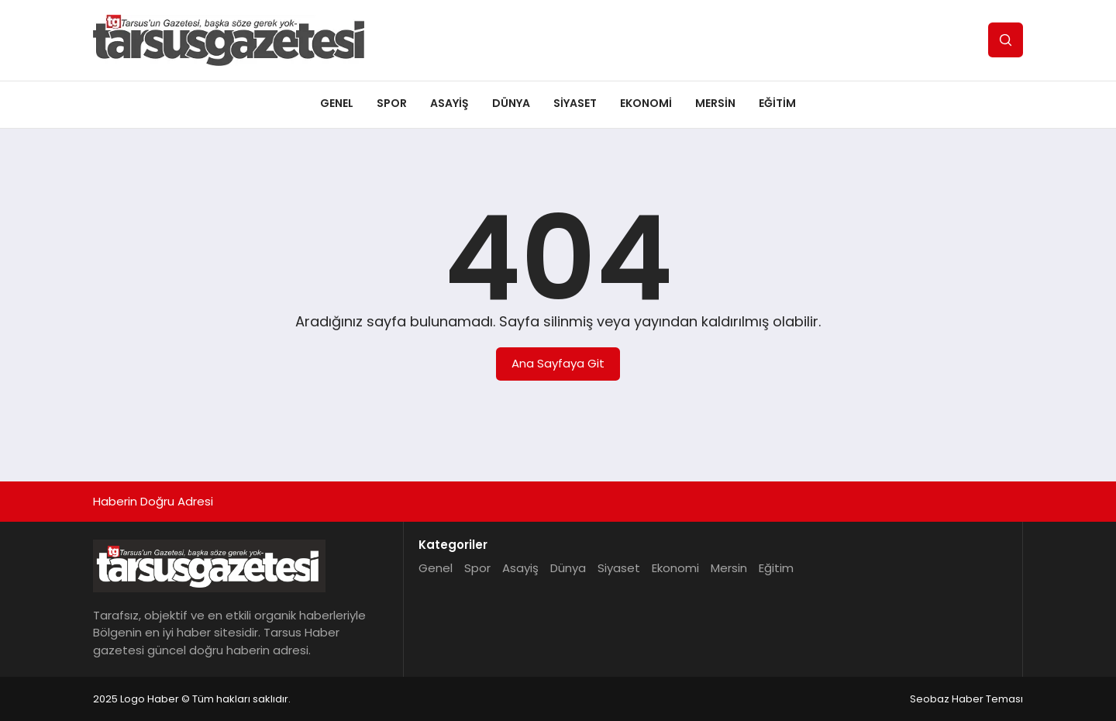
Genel (336, 103)
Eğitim (777, 103)
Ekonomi (646, 103)
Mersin (715, 103)
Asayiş (449, 103)
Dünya (511, 103)
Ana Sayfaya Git (558, 363)
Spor (392, 103)
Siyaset (575, 103)
